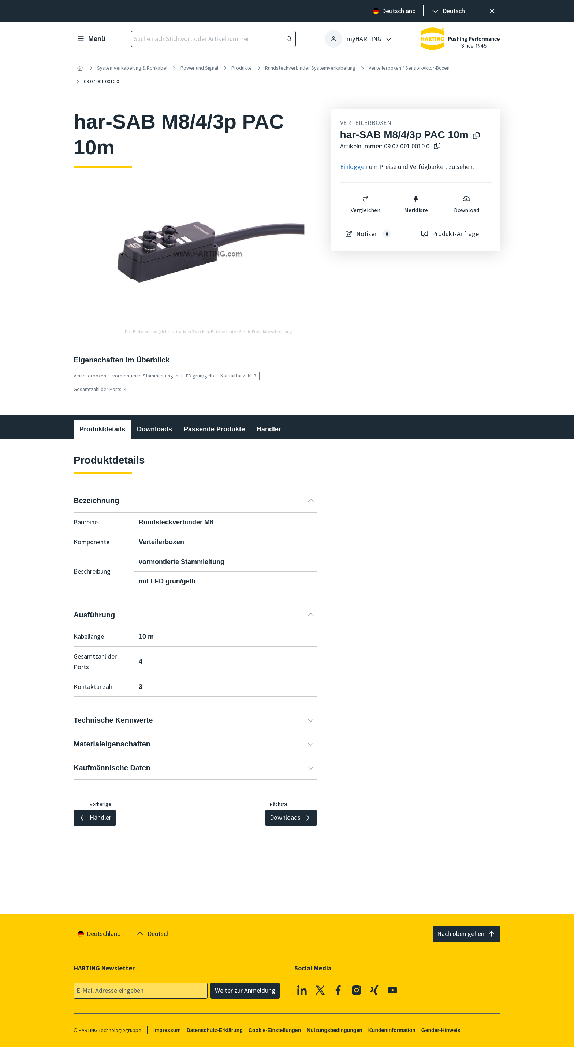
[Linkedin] (302, 990)
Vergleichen (365, 204)
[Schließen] (492, 11)
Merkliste (416, 204)
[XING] (374, 990)
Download (466, 204)
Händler (269, 429)
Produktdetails (102, 429)
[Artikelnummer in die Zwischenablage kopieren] (435, 146)
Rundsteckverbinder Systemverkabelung (310, 67)
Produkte (241, 67)
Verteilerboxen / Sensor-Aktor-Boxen (409, 67)
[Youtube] (392, 990)
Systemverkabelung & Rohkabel (132, 67)
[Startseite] (80, 68)
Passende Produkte (214, 429)
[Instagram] (356, 990)
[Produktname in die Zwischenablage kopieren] (475, 136)
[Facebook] (338, 990)
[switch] (365, 199)
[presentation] (447, 11)
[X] (320, 990)
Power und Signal (199, 67)
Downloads (154, 429)
